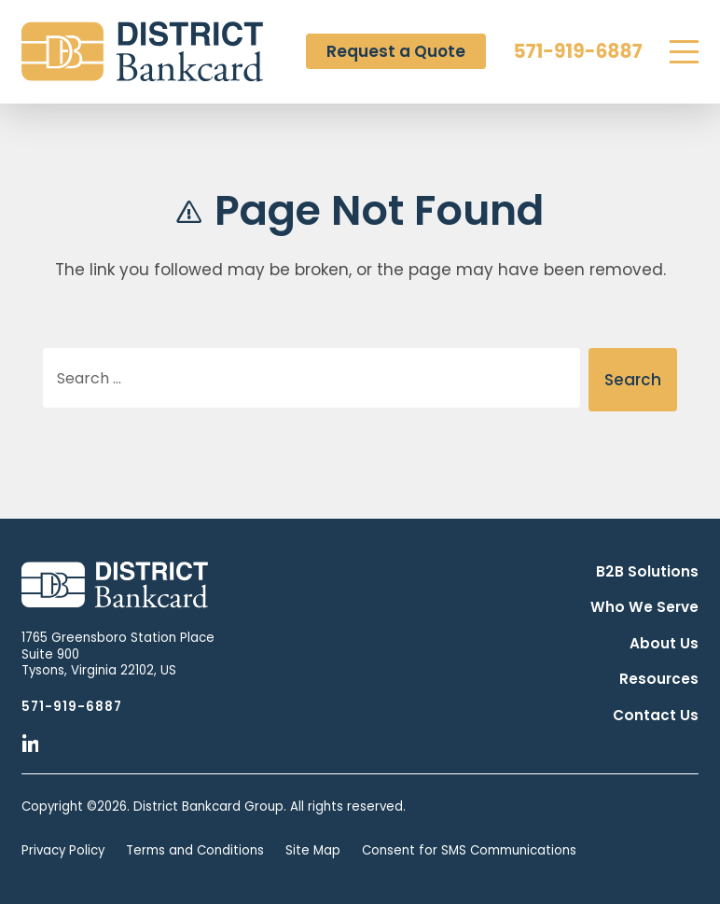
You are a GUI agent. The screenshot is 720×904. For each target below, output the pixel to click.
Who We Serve (644, 607)
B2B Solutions (647, 571)
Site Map (312, 850)
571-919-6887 (578, 51)
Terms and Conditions (195, 850)
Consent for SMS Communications (469, 850)
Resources (659, 679)
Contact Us (656, 715)
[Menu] (684, 51)
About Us (664, 643)
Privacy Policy (62, 850)
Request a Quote (395, 51)
